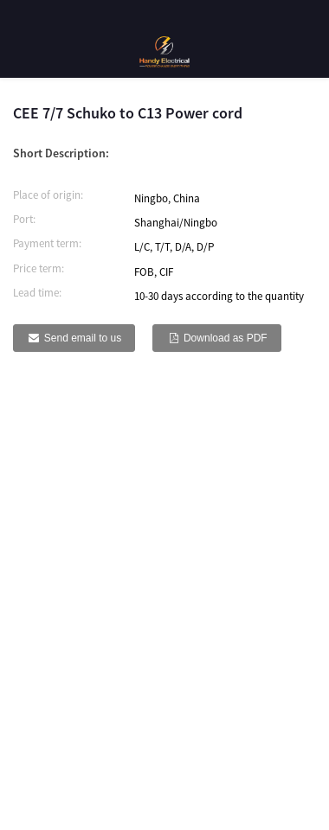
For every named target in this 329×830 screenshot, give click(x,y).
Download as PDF (226, 338)
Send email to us (82, 338)
